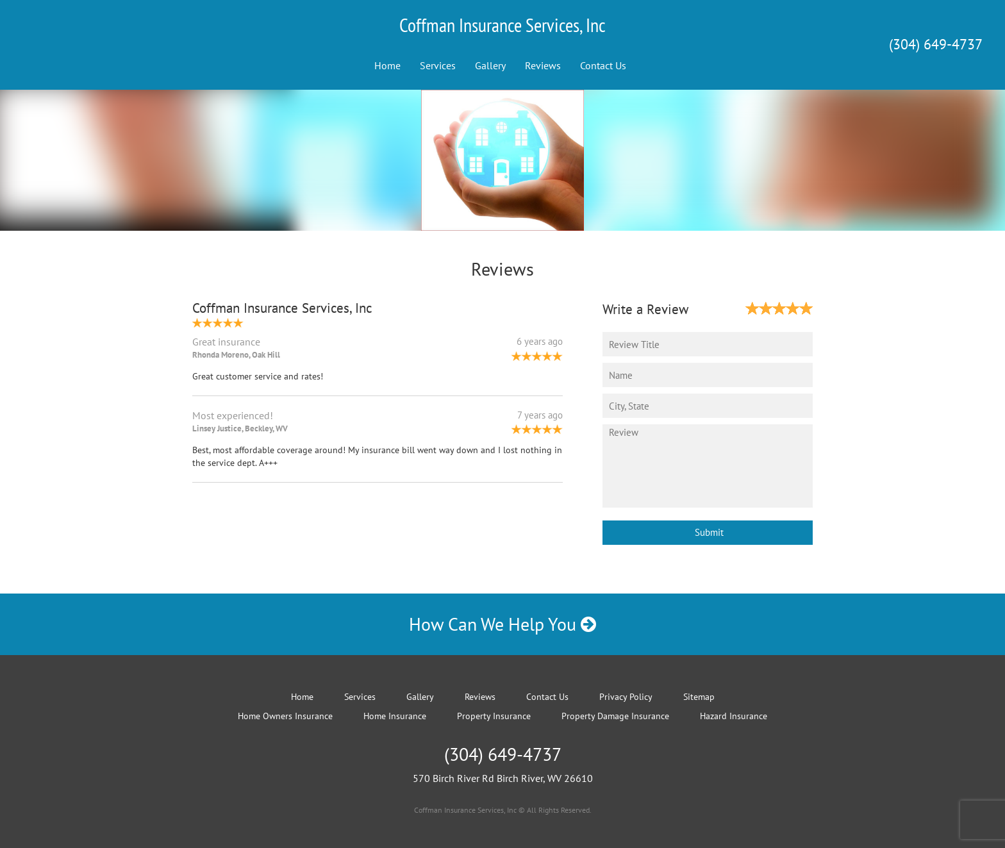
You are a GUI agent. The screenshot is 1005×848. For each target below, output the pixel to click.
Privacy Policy (625, 697)
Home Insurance (394, 716)
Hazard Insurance (733, 716)
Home (387, 65)
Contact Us (603, 65)
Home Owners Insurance (285, 716)
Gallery (490, 65)
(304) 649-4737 (936, 44)
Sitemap (699, 697)
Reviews (543, 65)
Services (438, 65)
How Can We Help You (502, 624)
